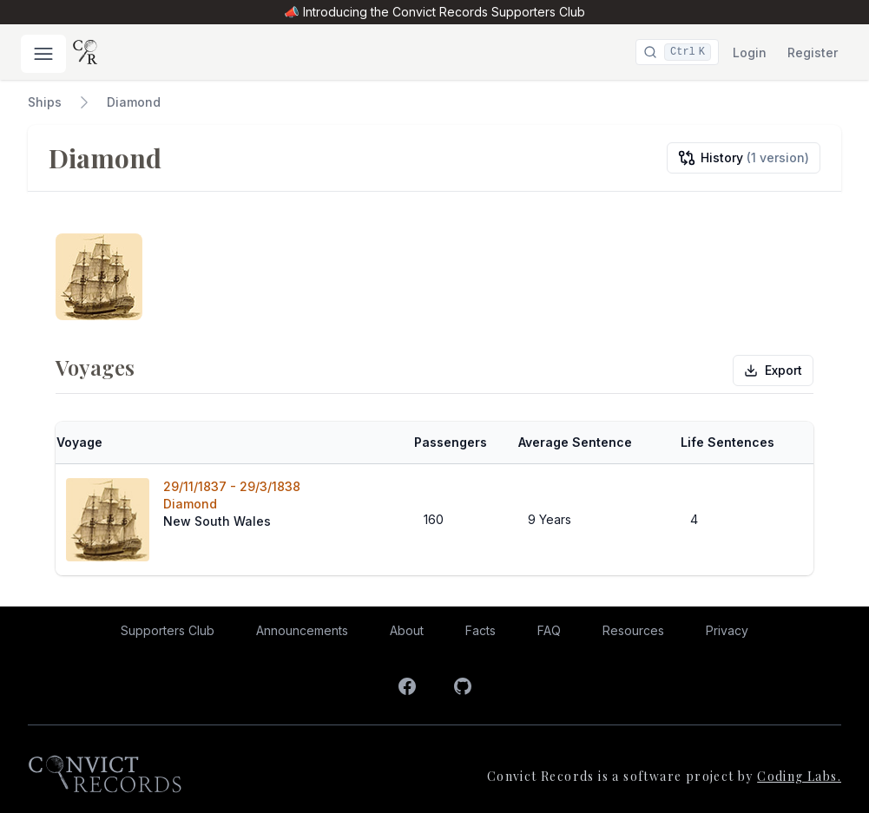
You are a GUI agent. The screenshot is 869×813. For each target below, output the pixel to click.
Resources (633, 630)
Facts (480, 630)
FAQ (549, 630)
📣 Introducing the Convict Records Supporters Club (434, 11)
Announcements (302, 630)
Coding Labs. (799, 776)
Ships (45, 102)
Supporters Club (167, 630)
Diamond (134, 102)
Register (812, 52)
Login (750, 52)
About (407, 630)
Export (773, 370)
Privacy (727, 630)
